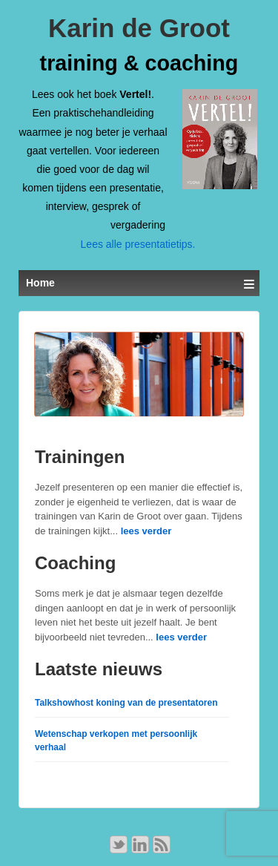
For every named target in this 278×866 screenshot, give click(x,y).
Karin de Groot (139, 27)
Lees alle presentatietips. (138, 244)
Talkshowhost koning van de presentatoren (126, 703)
